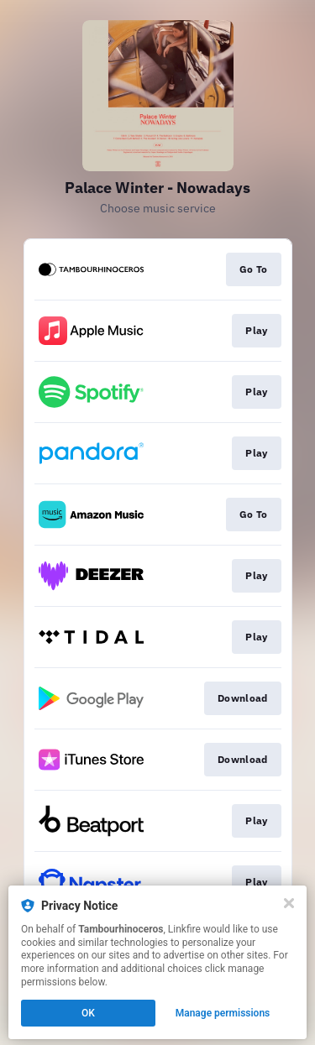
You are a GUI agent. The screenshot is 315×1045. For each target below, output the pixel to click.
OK (88, 1013)
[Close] (289, 903)
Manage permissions (223, 1013)
